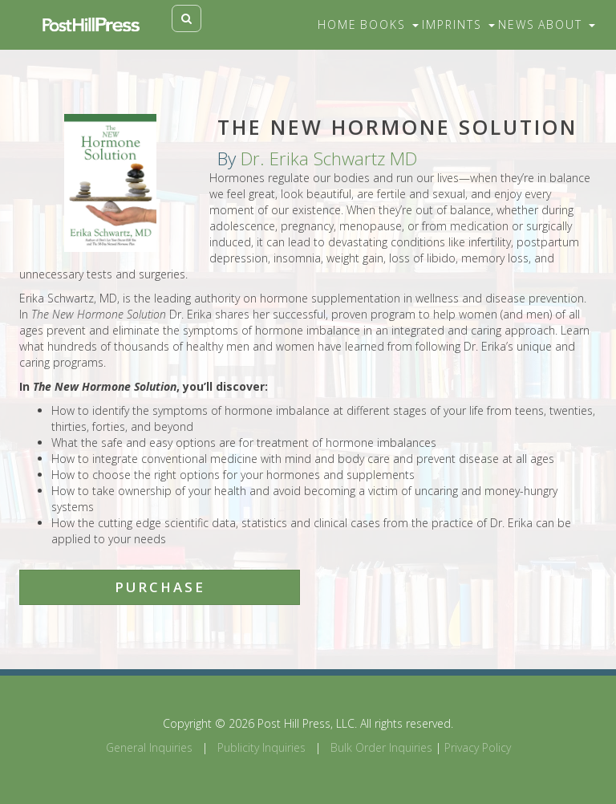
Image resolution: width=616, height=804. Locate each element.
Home (337, 24)
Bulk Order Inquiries (381, 747)
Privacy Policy (477, 747)
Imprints (458, 24)
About (566, 24)
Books (389, 24)
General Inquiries (149, 747)
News (516, 24)
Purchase (160, 587)
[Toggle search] (186, 18)
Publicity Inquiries (261, 747)
